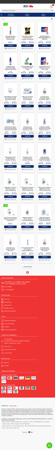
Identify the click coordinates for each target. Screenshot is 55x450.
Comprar (10, 45)
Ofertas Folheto (27, 15)
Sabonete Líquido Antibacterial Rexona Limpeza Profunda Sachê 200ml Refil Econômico (45, 220)
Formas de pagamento (10, 329)
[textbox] (27, 10)
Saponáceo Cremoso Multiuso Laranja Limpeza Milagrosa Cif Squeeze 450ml (10, 189)
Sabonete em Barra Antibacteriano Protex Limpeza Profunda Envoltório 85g (27, 99)
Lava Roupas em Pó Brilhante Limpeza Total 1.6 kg (44, 68)
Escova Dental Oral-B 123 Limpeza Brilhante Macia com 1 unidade (27, 250)
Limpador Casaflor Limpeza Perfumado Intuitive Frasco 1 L (45, 128)
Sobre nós (7, 299)
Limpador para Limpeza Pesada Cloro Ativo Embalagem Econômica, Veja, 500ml (10, 251)
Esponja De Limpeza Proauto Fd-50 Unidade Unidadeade (27, 38)
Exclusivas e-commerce (11, 15)
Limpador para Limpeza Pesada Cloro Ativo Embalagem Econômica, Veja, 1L (44, 250)
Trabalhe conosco (9, 308)
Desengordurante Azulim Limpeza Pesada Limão (10, 38)
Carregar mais (27, 266)
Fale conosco (7, 305)
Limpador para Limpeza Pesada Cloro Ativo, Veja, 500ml (27, 129)
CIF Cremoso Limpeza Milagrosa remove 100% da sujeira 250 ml (27, 189)
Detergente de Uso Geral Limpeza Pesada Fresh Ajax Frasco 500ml (10, 159)
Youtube (6, 365)
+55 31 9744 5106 (11, 349)
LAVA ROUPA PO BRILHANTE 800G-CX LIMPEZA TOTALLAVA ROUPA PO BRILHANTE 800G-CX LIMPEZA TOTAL (44, 40)
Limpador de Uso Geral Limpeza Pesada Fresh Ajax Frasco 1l (27, 159)
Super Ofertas (43, 15)
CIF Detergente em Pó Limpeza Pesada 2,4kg (27, 68)
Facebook (6, 362)
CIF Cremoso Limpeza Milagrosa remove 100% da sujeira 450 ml (44, 189)
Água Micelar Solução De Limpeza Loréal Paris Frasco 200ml (10, 98)
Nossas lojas (7, 302)
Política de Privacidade (10, 311)
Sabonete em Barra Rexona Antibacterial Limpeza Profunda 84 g (10, 129)
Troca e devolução (9, 323)
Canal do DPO (8, 353)
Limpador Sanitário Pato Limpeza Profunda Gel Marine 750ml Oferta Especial (27, 220)
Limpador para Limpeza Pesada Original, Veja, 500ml (10, 68)
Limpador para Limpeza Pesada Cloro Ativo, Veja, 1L (44, 98)
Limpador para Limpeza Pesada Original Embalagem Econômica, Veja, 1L (44, 159)
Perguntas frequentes (10, 320)
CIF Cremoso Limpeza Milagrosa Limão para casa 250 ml (10, 219)
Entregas (7, 326)
